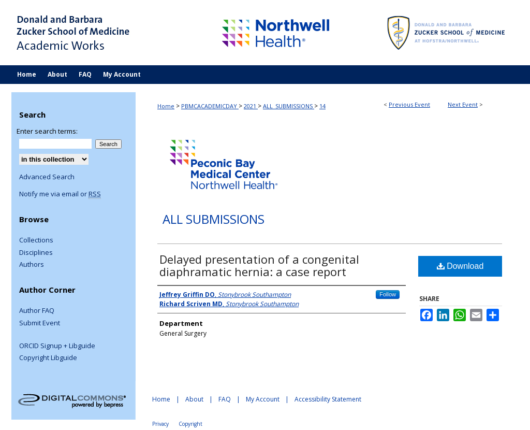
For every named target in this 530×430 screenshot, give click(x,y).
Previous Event (409, 104)
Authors (31, 265)
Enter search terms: (47, 131)
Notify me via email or (60, 194)
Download (460, 266)
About (194, 399)
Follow (387, 294)
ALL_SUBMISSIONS (288, 106)
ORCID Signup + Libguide (57, 346)
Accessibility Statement (328, 399)
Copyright (190, 423)
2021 (251, 106)
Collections (36, 240)
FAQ (224, 399)
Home (165, 106)
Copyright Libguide (48, 358)
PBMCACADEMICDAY (210, 106)
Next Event (463, 104)
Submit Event (39, 323)
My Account (262, 399)
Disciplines (36, 253)
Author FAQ (36, 311)
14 (322, 106)
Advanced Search (47, 176)
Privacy (160, 423)
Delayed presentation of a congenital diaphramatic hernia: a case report (259, 265)
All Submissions (213, 219)
